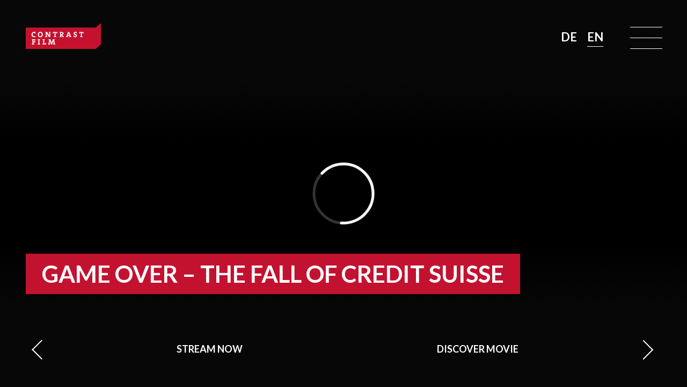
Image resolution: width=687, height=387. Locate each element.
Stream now (210, 349)
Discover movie (477, 349)
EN (595, 37)
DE (570, 37)
